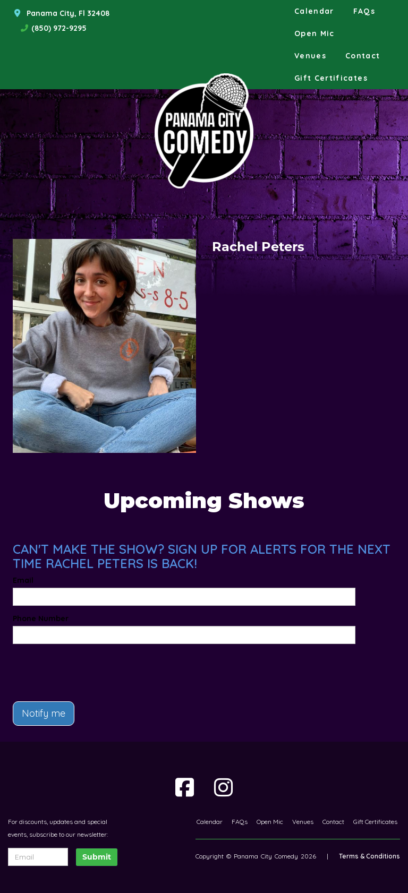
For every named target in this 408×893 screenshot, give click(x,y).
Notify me (43, 713)
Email (23, 580)
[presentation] (75, 668)
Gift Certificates (331, 78)
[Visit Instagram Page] (223, 787)
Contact (362, 56)
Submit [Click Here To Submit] (96, 857)
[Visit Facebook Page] (184, 787)
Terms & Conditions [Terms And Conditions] (369, 856)
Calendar (314, 11)
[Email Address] (38, 857)
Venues (310, 56)
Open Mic (314, 33)
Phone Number (41, 618)
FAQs (364, 11)
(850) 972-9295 (59, 28)
